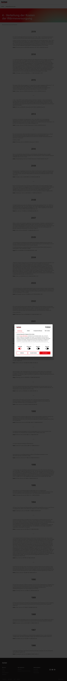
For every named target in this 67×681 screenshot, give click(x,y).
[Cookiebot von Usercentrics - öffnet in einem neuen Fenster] (46, 327)
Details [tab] (28, 330)
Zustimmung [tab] (19, 330)
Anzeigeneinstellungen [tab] (38, 330)
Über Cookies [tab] (47, 330)
